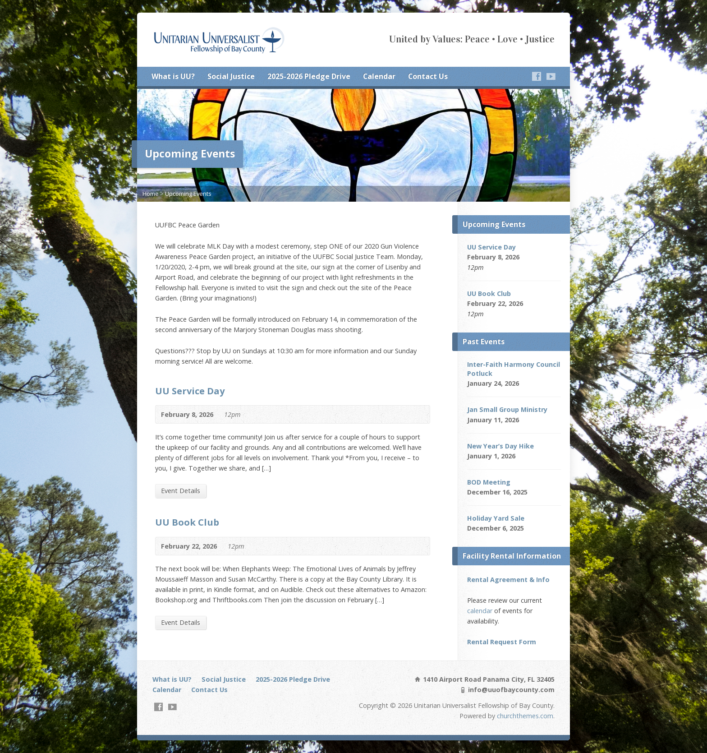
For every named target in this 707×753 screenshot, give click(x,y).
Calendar (379, 76)
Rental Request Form (501, 642)
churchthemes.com (525, 715)
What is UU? (173, 76)
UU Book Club (187, 522)
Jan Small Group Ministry (507, 409)
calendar (479, 610)
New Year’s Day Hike (500, 446)
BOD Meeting (488, 482)
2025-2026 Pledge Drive (308, 76)
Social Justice (231, 76)
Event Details (180, 490)
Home (150, 193)
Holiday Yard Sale (495, 518)
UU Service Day (190, 390)
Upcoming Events (188, 193)
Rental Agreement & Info (508, 579)
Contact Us (428, 76)
